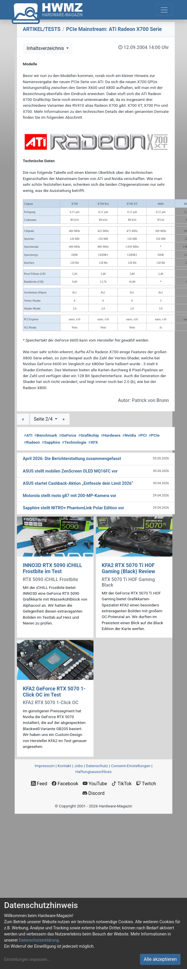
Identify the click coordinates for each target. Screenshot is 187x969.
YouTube (95, 783)
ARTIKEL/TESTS (41, 29)
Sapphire (51, 442)
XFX (93, 442)
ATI (28, 435)
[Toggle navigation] (164, 10)
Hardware (110, 435)
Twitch (146, 783)
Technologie (74, 442)
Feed (39, 783)
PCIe (154, 435)
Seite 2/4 (44, 419)
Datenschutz (97, 765)
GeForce (67, 435)
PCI (142, 435)
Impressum (44, 765)
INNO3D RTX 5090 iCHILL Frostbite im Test (52, 568)
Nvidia (129, 435)
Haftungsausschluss (93, 771)
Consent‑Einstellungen (130, 765)
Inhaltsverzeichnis (46, 48)
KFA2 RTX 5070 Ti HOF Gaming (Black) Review (128, 568)
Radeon (32, 442)
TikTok (122, 783)
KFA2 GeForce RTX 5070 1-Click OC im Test (54, 692)
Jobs (78, 765)
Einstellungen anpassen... (27, 959)
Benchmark (45, 435)
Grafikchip (88, 435)
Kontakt (64, 765)
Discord (93, 793)
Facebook (65, 783)
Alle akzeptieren (160, 959)
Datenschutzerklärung (38, 940)
